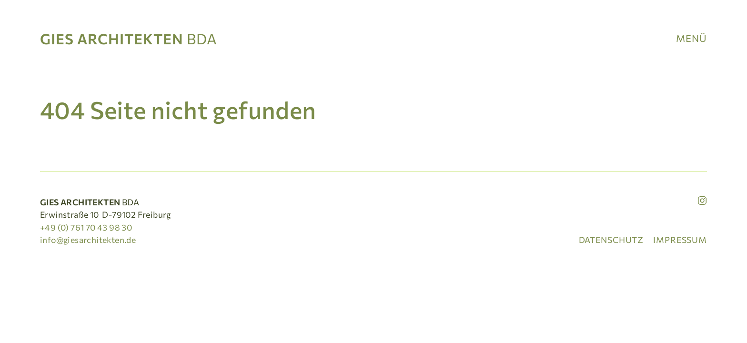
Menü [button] (691, 38)
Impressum (680, 239)
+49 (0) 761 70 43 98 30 (86, 227)
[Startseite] (132, 38)
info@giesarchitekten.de (88, 239)
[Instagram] (702, 200)
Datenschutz (611, 239)
